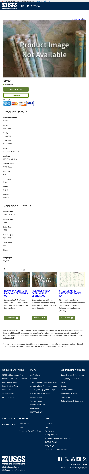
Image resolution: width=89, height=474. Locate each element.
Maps (33, 370)
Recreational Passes (13, 370)
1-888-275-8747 (62, 468)
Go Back (16, 95)
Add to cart (16, 89)
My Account (77, 19)
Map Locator (9, 418)
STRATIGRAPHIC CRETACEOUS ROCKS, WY (70, 293)
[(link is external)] (50, 435)
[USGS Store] (42, 6)
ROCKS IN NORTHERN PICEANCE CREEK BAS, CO (16, 293)
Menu (85, 6)
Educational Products (73, 370)
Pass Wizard (8, 424)
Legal (47, 418)
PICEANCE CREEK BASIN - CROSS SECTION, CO (41, 293)
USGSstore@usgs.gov (78, 468)
